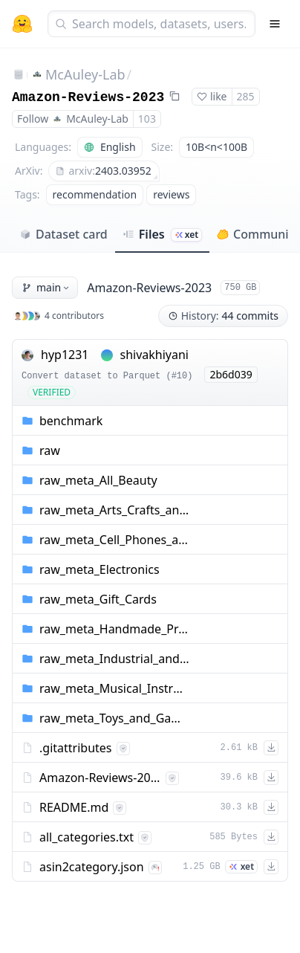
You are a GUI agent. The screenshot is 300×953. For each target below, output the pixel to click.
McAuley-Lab (85, 74)
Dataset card (63, 234)
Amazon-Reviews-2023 (88, 97)
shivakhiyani (154, 354)
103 (147, 119)
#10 (180, 376)
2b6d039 (230, 374)
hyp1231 (65, 354)
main (46, 287)
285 (246, 96)
